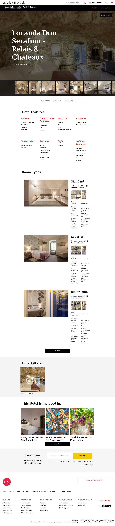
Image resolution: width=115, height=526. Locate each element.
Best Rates (95, 8)
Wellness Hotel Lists (7, 512)
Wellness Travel (44, 510)
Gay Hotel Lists (6, 505)
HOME (4, 491)
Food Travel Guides (26, 507)
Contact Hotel (106, 8)
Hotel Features (45, 101)
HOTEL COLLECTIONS (95, 2)
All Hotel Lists (6, 502)
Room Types (56, 101)
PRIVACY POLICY (53, 491)
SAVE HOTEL (106, 15)
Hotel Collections (69, 101)
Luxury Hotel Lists (7, 510)
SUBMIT (82, 456)
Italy (6, 8)
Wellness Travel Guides (27, 512)
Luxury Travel (43, 507)
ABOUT (11, 491)
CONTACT (26, 491)
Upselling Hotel (81, 505)
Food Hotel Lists (7, 507)
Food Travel (43, 505)
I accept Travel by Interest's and (75, 463)
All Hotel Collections (64, 502)
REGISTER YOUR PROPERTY (95, 480)
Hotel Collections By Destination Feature (64, 508)
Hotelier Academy (82, 502)
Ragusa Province (12, 8)
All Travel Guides (25, 502)
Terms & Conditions (83, 461)
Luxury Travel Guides (26, 510)
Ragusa (19, 8)
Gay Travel (43, 502)
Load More (58, 350)
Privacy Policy (88, 464)
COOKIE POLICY (66, 491)
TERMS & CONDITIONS (39, 491)
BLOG (106, 2)
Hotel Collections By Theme (66, 505)
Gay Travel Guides (26, 505)
